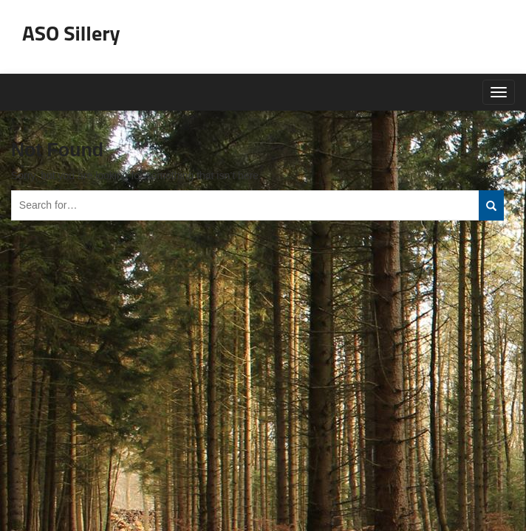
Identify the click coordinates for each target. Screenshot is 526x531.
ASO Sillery (71, 33)
